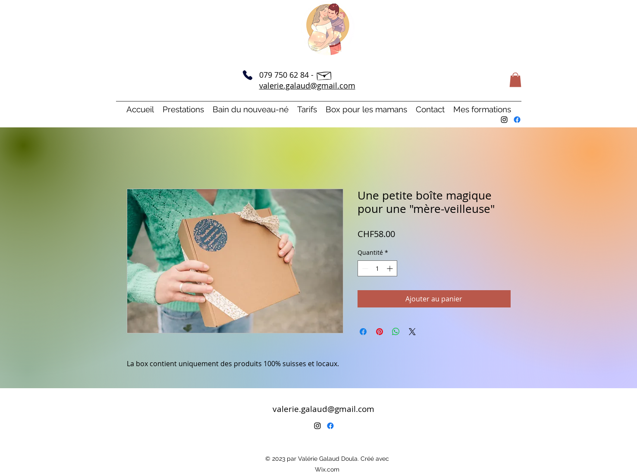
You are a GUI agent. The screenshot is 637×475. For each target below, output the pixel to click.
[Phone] (247, 75)
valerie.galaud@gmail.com (307, 85)
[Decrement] (364, 268)
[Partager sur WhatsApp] (396, 331)
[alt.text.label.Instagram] (504, 119)
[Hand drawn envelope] (324, 74)
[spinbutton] (377, 268)
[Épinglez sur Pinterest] (379, 331)
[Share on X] (412, 331)
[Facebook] (517, 119)
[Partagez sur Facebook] (363, 331)
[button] (515, 80)
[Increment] (390, 268)
